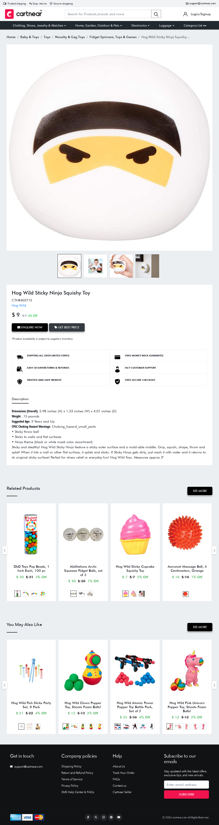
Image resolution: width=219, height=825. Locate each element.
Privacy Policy (69, 786)
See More (200, 491)
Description (20, 399)
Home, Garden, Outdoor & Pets (97, 25)
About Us (119, 766)
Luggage (165, 25)
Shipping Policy (71, 766)
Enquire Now (29, 327)
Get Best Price (67, 327)
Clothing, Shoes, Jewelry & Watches (38, 25)
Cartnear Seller (122, 792)
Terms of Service (71, 779)
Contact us (119, 786)
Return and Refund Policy (77, 773)
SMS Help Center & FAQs (77, 792)
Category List (195, 25)
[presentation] (4, 550)
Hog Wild (19, 305)
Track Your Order (123, 773)
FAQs (116, 779)
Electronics (139, 25)
